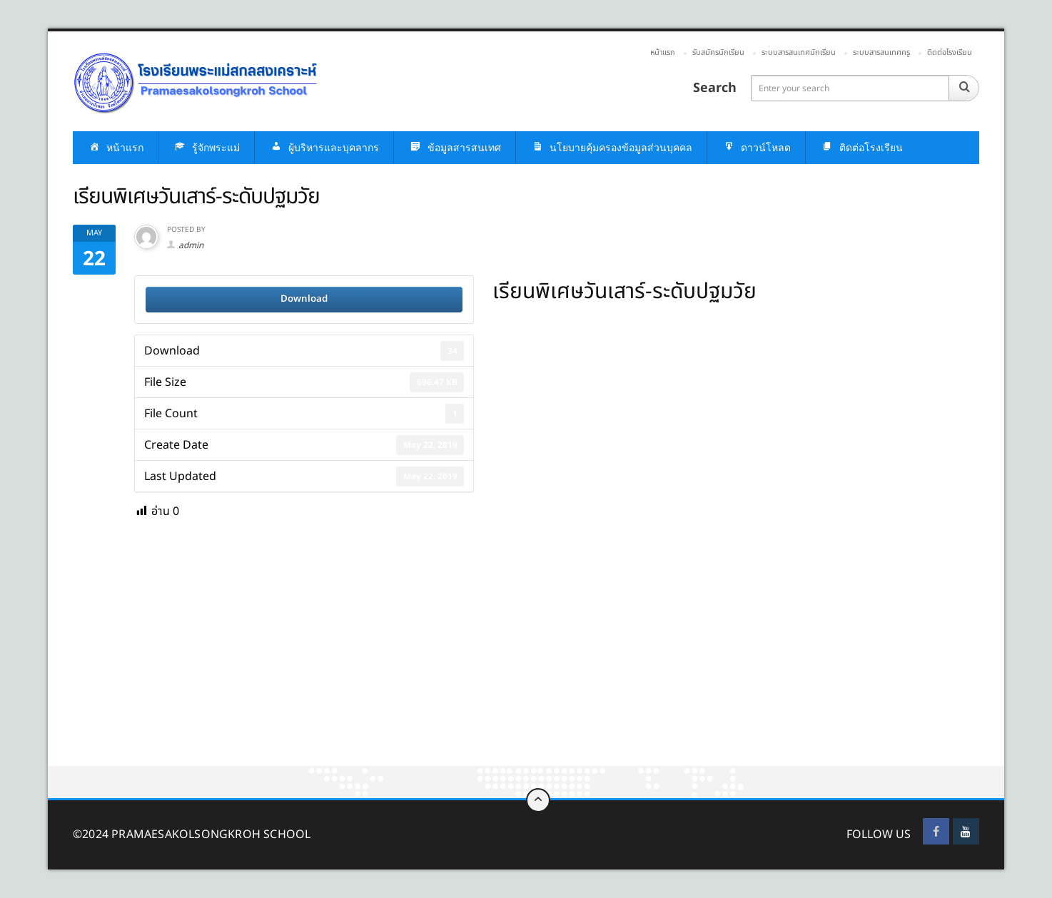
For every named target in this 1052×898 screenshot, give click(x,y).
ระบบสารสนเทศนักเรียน (799, 52)
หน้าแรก (662, 52)
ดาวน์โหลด (756, 148)
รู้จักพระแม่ (206, 148)
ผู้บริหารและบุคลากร (324, 148)
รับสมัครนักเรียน (718, 52)
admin (190, 245)
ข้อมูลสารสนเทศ (454, 148)
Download (304, 299)
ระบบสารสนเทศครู (881, 52)
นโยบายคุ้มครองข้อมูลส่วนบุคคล (611, 148)
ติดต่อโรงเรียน (949, 52)
